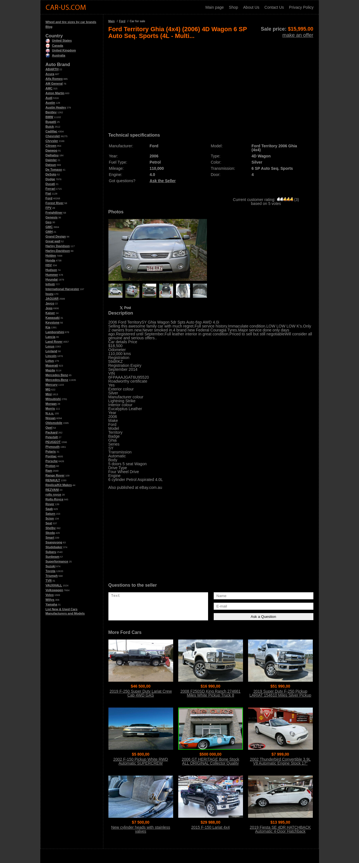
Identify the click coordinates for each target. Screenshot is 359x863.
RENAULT (53, 480)
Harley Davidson (58, 246)
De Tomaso (54, 169)
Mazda (50, 370)
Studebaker (54, 547)
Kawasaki (53, 317)
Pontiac (51, 456)
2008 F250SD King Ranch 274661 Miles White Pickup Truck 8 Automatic (210, 695)
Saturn (50, 513)
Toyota (50, 571)
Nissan (51, 418)
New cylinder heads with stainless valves (140, 829)
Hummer (52, 274)
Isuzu (49, 293)
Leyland (51, 351)
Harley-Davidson (58, 250)
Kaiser (50, 313)
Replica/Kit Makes (59, 485)
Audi (49, 98)
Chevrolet (53, 136)
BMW (49, 117)
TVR (49, 580)
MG (48, 389)
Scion (50, 518)
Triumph (52, 575)
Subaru (51, 552)
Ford (49, 198)
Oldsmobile (54, 422)
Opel (49, 427)
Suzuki (50, 566)
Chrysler (52, 141)
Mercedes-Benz (57, 379)
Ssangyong (54, 542)
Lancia (50, 336)
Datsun (51, 164)
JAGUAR (52, 298)
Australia (55, 55)
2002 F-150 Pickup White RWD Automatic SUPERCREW (140, 761)
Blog (49, 26)
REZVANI (52, 489)
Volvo (50, 595)
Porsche (52, 461)
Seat (49, 523)
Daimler (51, 160)
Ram (49, 470)
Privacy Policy (301, 7)
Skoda (50, 532)
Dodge (50, 179)
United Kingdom (61, 50)
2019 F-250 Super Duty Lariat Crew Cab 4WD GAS (141, 693)
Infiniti (50, 284)
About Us (251, 7)
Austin (50, 102)
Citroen (51, 145)
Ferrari (50, 188)
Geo (49, 222)
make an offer (297, 35)
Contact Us (274, 7)
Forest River (55, 203)
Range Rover (55, 475)
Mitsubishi (53, 399)
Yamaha (51, 604)
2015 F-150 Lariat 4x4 (210, 827)
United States (59, 40)
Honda (50, 260)
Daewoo (51, 150)
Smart (50, 537)
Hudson (51, 270)
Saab (49, 508)
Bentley (51, 112)
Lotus (50, 360)
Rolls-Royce (55, 499)
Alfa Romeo (54, 78)
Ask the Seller (163, 181)
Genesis (52, 217)
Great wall (53, 241)
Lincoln (51, 356)
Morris (50, 408)
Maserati (52, 365)
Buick (50, 126)
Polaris (51, 451)
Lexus (50, 346)
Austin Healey (56, 107)
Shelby (51, 528)
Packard (52, 432)
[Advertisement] (210, 83)
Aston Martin (55, 93)
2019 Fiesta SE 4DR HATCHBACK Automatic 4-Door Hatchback (280, 829)
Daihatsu (52, 155)
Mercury (52, 384)
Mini (49, 394)
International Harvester (62, 289)
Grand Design (56, 236)
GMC (49, 227)
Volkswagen (54, 590)
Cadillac (51, 131)
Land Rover (54, 341)
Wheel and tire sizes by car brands (71, 22)
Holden (51, 255)
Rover (50, 504)
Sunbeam (53, 556)
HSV (49, 265)
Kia (48, 327)
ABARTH (52, 69)
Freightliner (54, 212)
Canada (54, 45)
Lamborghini (55, 332)
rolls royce (53, 494)
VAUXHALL (54, 585)
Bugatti (51, 121)
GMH (49, 231)
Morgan (51, 403)
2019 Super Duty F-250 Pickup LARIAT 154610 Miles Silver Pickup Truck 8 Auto (280, 695)
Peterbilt (52, 437)
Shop (233, 7)
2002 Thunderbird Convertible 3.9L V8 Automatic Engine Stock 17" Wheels (280, 763)
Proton (50, 465)
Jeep (49, 308)
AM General (54, 83)
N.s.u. (50, 413)
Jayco (50, 303)
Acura (50, 74)
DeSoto (51, 174)
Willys (50, 599)
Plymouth (53, 446)
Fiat (48, 193)
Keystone (53, 322)
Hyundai (52, 279)
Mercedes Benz (57, 375)
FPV (49, 207)
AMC (49, 88)
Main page (214, 7)
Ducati (50, 184)
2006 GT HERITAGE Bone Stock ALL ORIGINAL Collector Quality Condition (210, 763)
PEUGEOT (53, 442)
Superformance (57, 561)
